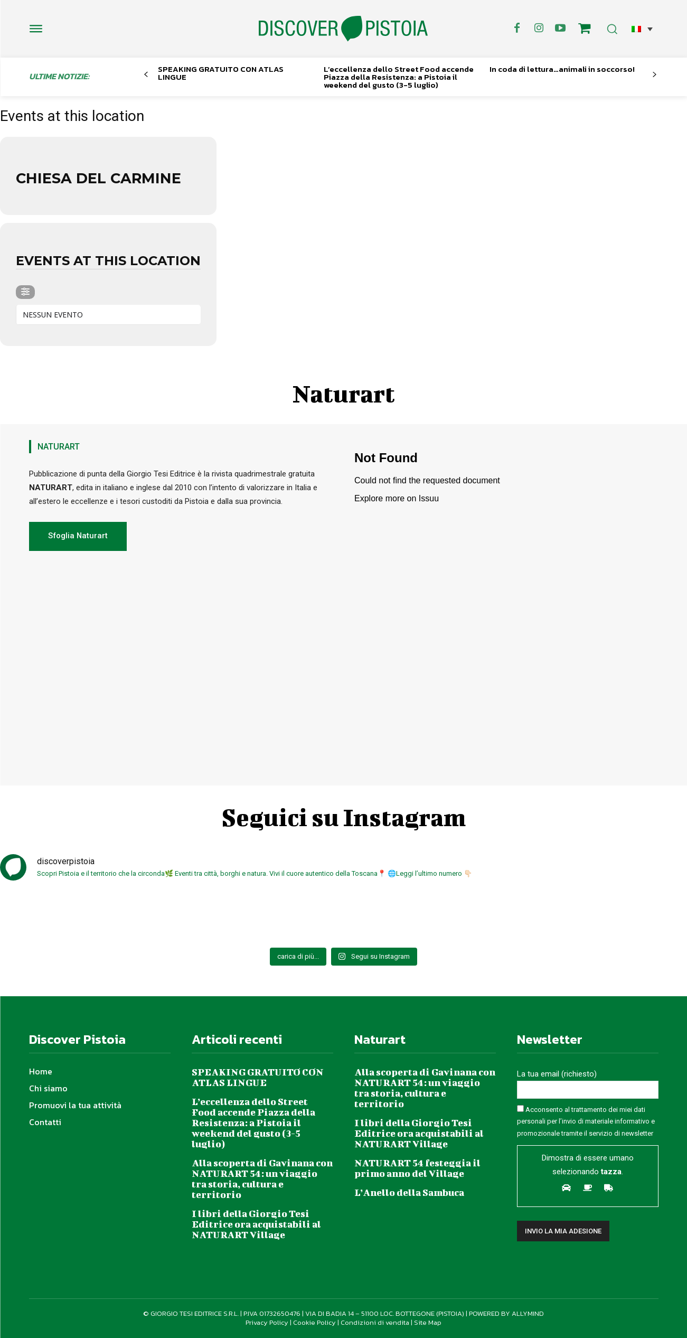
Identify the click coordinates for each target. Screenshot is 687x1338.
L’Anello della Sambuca (409, 1192)
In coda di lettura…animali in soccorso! (562, 69)
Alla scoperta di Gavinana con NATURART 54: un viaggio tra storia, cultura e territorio (262, 1178)
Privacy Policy (267, 1322)
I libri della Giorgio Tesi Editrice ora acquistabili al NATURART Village (256, 1224)
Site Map (427, 1322)
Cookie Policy (314, 1322)
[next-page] (654, 74)
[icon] (584, 30)
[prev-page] (146, 74)
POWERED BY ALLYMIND (506, 1313)
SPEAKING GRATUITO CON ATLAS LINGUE (221, 73)
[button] (642, 28)
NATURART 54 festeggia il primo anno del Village (417, 1168)
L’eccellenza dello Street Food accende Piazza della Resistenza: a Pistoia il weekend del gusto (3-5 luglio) (399, 77)
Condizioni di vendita (375, 1322)
